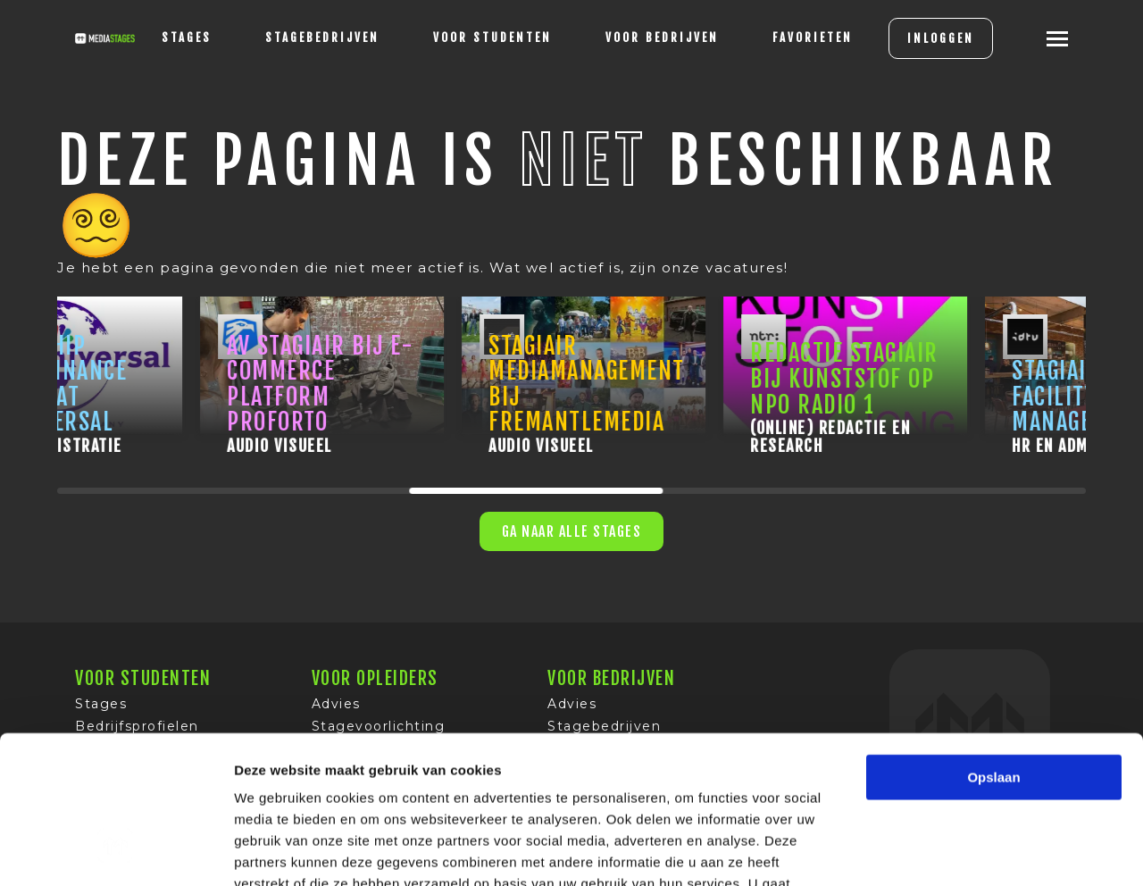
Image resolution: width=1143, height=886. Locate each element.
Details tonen (964, 850)
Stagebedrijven (322, 37)
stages (187, 37)
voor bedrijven (662, 37)
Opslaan (993, 650)
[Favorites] (813, 38)
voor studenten (492, 37)
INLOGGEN (940, 38)
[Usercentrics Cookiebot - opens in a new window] (116, 851)
